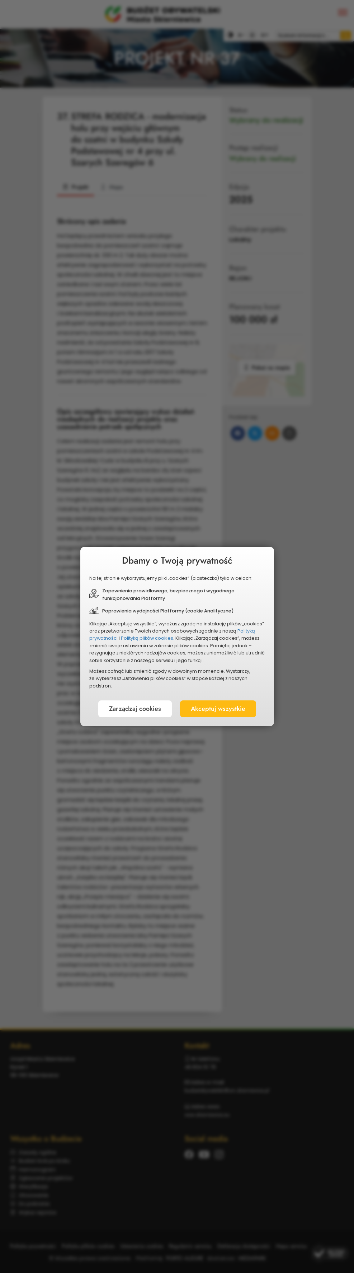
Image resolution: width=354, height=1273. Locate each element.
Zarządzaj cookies (135, 708)
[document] (177, 636)
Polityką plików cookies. (147, 638)
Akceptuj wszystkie (218, 708)
